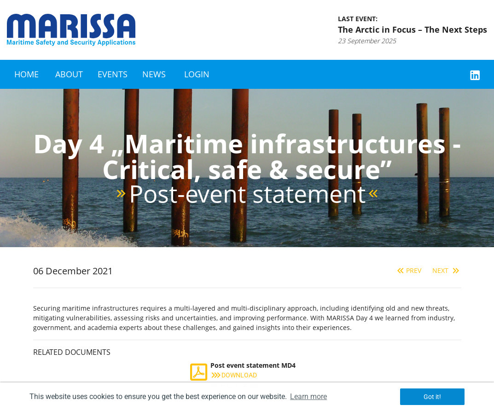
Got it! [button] (432, 396)
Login (196, 74)
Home (26, 74)
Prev (408, 270)
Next (446, 270)
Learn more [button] (308, 396)
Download (233, 375)
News (154, 74)
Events (113, 74)
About (69, 74)
